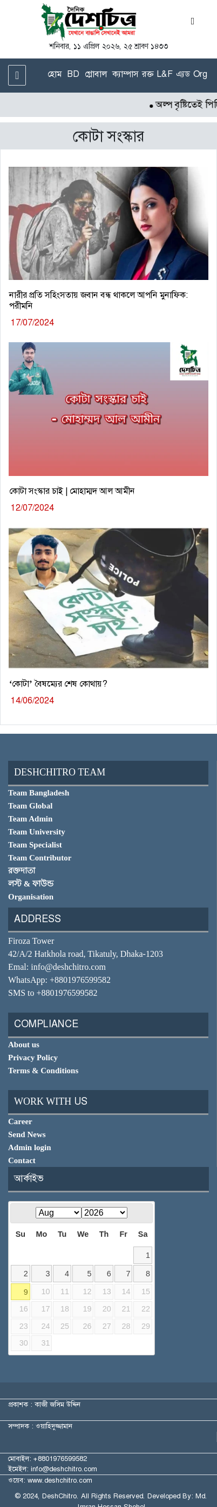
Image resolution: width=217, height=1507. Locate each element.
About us (23, 1044)
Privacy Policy (33, 1057)
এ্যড (183, 74)
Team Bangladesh (38, 792)
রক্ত (147, 74)
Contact (22, 1160)
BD (73, 74)
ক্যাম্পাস (125, 74)
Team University (36, 831)
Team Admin (30, 818)
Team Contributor (39, 857)
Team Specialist (35, 844)
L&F (165, 74)
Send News (27, 1134)
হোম (55, 74)
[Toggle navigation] (17, 75)
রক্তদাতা (21, 870)
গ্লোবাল (96, 74)
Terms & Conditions (43, 1070)
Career (20, 1121)
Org (200, 74)
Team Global (30, 805)
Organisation (30, 896)
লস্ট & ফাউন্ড (30, 883)
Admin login (29, 1147)
